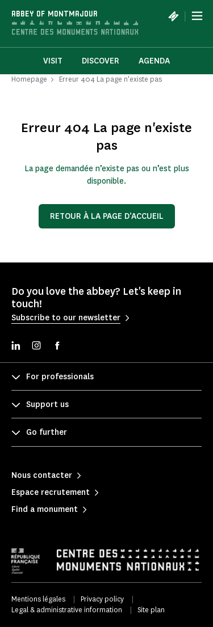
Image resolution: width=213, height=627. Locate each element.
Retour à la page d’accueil (107, 216)
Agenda (154, 61)
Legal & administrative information (66, 610)
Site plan (151, 610)
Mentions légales (38, 599)
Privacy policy (102, 599)
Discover (100, 61)
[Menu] (197, 16)
